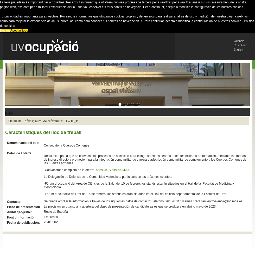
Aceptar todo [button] (19, 30)
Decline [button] (5, 30)
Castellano (240, 45)
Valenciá (239, 41)
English (238, 49)
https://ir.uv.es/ (112, 170)
